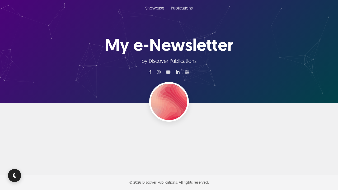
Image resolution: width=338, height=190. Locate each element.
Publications (182, 8)
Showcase (154, 8)
